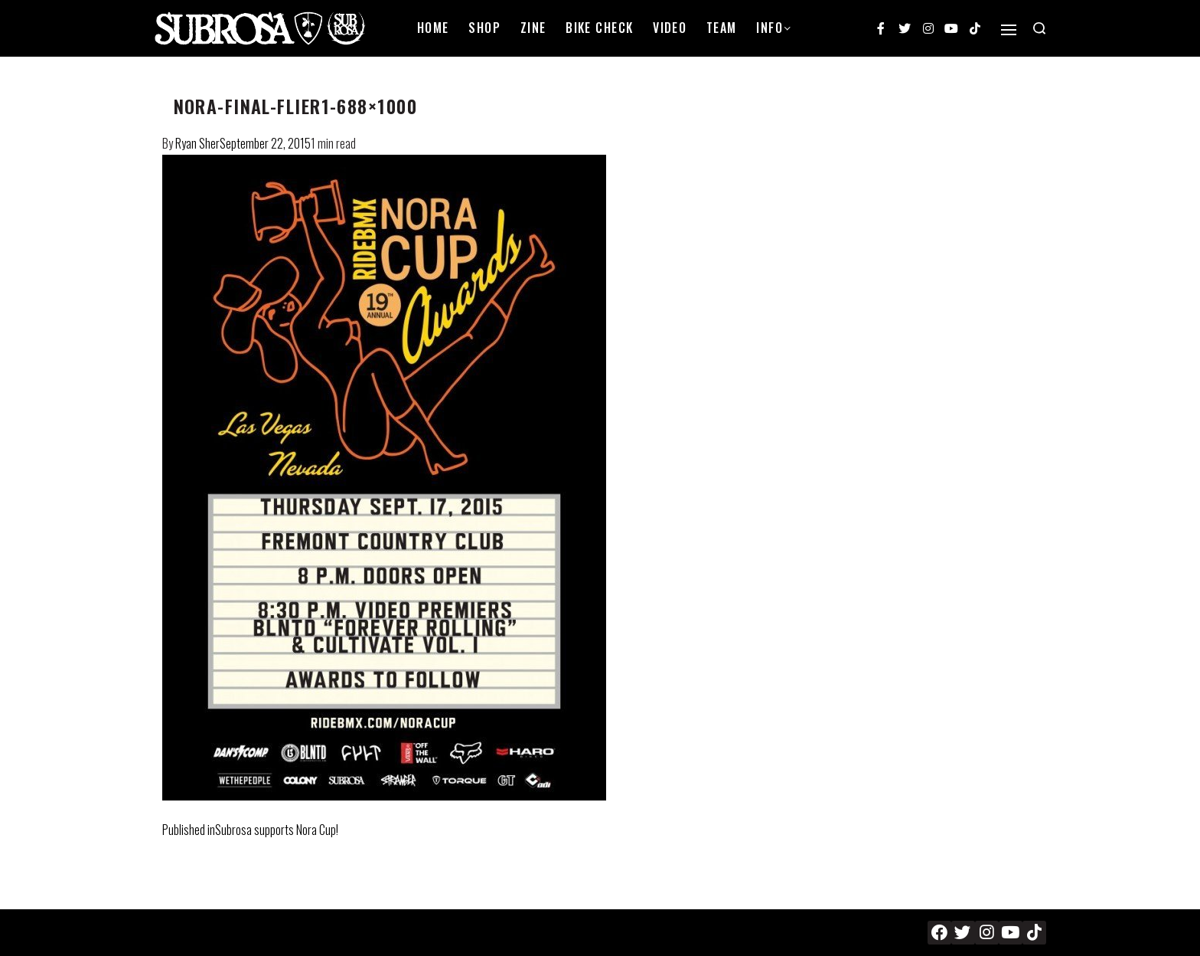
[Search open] (1039, 28)
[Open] (1008, 30)
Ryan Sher (197, 143)
